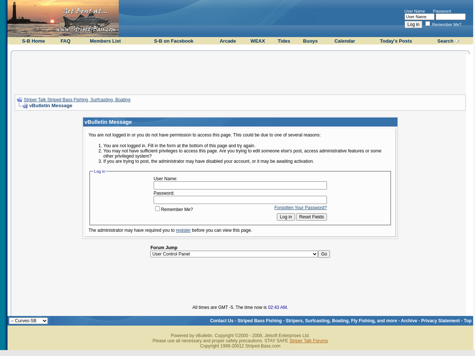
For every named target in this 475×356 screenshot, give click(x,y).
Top (468, 320)
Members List (105, 41)
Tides (284, 41)
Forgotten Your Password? (301, 207)
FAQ (65, 41)
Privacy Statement (440, 320)
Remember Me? (443, 24)
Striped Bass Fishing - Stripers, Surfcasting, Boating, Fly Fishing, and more (317, 320)
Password (442, 11)
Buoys (310, 41)
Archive (409, 320)
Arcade (228, 41)
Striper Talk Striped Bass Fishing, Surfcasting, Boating (77, 99)
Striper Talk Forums (308, 340)
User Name (414, 11)
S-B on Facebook (173, 41)
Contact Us (221, 320)
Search (445, 41)
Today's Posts (396, 41)
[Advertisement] (240, 71)
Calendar (344, 41)
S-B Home (33, 41)
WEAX (257, 41)
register (183, 230)
